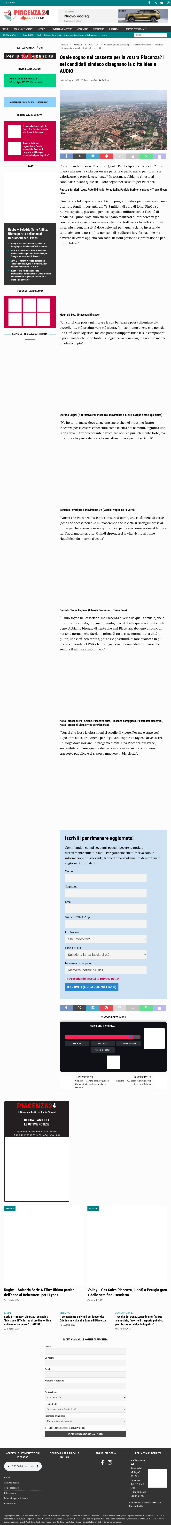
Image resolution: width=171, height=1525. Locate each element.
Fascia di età (73, 948)
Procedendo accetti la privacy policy (94, 978)
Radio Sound (8, 3)
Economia (98, 29)
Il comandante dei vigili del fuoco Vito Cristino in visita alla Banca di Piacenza (35, 129)
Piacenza (77, 1043)
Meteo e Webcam (135, 29)
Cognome (71, 886)
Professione (72, 932)
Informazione (10, 1492)
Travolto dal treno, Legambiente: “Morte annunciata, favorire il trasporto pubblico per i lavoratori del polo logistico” (36, 149)
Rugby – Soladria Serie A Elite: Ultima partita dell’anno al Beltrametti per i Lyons (28, 234)
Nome (69, 871)
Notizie (78, 44)
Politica (114, 29)
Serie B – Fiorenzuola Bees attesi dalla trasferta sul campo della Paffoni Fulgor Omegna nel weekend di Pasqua (29, 253)
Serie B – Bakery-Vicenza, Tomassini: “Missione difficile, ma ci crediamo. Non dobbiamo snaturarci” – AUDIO (29, 263)
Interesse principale (78, 963)
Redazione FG (90, 80)
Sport (42, 29)
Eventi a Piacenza (62, 29)
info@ (142, 1491)
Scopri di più (137, 1495)
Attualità (82, 29)
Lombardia (103, 1043)
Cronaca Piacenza (23, 29)
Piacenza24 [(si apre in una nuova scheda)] (42, 101)
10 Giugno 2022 (71, 80)
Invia (39, 82)
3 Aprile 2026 (13, 1300)
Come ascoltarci (11, 1487)
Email (68, 902)
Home (5, 29)
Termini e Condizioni (113, 1522)
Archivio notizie (11, 1482)
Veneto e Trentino (102, 1050)
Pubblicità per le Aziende (16, 1498)
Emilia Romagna (128, 1043)
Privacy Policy (97, 1522)
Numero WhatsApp (77, 917)
